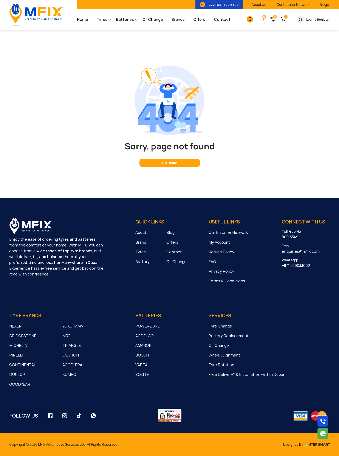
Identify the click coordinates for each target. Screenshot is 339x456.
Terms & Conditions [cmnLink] (227, 280)
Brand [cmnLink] (140, 242)
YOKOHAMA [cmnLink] (72, 326)
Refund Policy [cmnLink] (221, 251)
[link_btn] (219, 4)
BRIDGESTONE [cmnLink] (22, 335)
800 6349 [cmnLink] (290, 236)
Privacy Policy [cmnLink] (221, 271)
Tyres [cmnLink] (140, 251)
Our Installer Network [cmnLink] (228, 232)
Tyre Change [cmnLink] (220, 326)
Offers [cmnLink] (172, 242)
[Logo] (36, 15)
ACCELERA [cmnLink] (72, 364)
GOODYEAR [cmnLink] (19, 384)
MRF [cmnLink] (66, 335)
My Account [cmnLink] (219, 242)
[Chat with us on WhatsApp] (322, 433)
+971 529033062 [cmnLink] (296, 265)
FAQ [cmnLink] (212, 261)
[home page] (169, 163)
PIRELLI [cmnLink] (16, 355)
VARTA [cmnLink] (141, 364)
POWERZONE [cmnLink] (147, 326)
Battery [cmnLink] (142, 261)
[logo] (30, 227)
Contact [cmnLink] (174, 251)
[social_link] (50, 415)
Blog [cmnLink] (170, 232)
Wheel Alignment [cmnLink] (224, 355)
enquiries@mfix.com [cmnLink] (301, 251)
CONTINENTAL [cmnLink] (22, 364)
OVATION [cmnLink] (70, 355)
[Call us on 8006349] (322, 421)
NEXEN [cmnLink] (15, 326)
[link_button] (250, 19)
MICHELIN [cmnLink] (18, 345)
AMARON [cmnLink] (143, 345)
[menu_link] (87, 19)
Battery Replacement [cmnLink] (229, 335)
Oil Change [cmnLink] (176, 261)
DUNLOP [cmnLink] (17, 374)
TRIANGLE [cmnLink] (71, 345)
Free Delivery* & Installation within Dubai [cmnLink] (246, 374)
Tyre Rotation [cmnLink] (221, 364)
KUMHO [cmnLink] (69, 374)
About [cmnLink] (140, 232)
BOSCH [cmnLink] (142, 355)
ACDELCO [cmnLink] (144, 335)
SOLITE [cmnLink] (142, 374)
